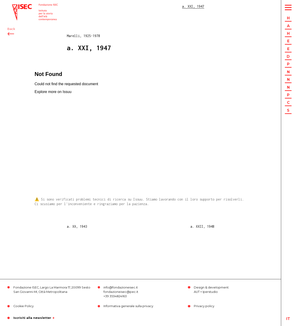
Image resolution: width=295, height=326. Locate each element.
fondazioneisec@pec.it (120, 292)
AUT (197, 292)
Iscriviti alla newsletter (32, 318)
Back (11, 29)
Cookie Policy (23, 306)
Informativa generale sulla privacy (128, 306)
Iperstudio (210, 292)
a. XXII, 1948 (202, 226)
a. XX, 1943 (77, 226)
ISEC (15, 6)
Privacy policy (204, 306)
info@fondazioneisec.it (120, 287)
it (288, 319)
